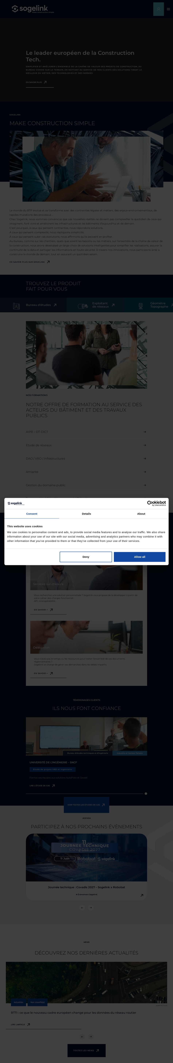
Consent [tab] (31, 513)
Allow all (139, 556)
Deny (86, 556)
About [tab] (141, 513)
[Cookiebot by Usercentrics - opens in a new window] (150, 503)
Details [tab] (86, 513)
